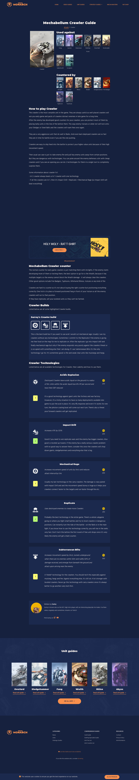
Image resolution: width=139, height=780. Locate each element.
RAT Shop (126, 5)
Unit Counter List (89, 743)
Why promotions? (69, 261)
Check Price (59, 250)
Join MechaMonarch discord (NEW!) (69, 752)
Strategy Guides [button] (95, 5)
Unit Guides (81, 5)
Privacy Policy (120, 738)
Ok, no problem (112, 777)
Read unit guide (19, 692)
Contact (118, 735)
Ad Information (120, 740)
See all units (69, 701)
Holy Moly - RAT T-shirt (59, 244)
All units (66, 27)
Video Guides (67, 5)
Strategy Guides (57, 740)
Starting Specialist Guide (91, 738)
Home (56, 5)
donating (80, 759)
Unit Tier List (88, 740)
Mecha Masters (112, 5)
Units (54, 738)
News (54, 735)
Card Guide (87, 735)
